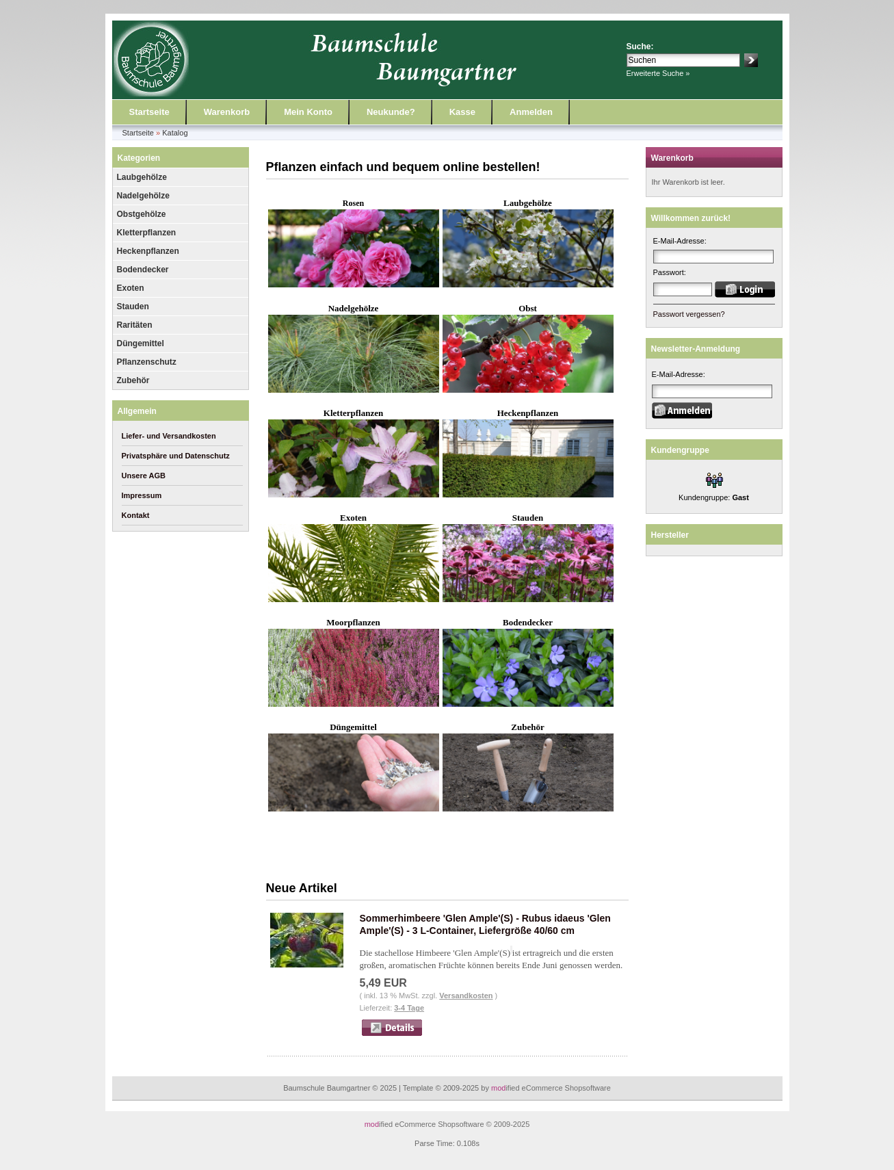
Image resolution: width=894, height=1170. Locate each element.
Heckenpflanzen (148, 251)
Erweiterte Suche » (658, 73)
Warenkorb (227, 112)
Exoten (130, 288)
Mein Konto (308, 112)
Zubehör (133, 380)
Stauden (133, 306)
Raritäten (135, 325)
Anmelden (531, 112)
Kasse (462, 112)
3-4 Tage (409, 1008)
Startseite (149, 112)
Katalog (174, 133)
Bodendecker (143, 269)
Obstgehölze (141, 214)
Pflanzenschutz (146, 362)
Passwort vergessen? (689, 314)
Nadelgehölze (143, 195)
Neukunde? (391, 112)
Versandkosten (465, 995)
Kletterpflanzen (146, 232)
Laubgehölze (142, 177)
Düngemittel (140, 343)
